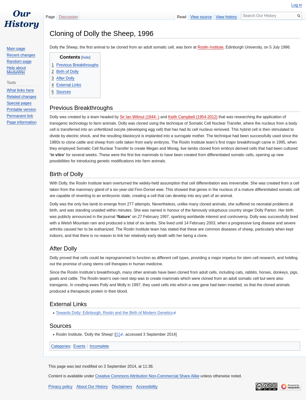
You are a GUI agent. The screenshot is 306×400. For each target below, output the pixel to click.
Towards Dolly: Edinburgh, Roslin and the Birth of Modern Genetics (114, 313)
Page (50, 17)
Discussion (68, 17)
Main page (16, 49)
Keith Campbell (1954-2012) (192, 117)
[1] (117, 334)
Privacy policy (60, 386)
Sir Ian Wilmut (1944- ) (139, 117)
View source (201, 17)
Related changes (21, 97)
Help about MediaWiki (16, 70)
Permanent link (20, 116)
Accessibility (147, 386)
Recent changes (21, 55)
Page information (22, 122)
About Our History (92, 386)
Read (181, 17)
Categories (60, 346)
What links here (20, 90)
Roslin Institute (210, 47)
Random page (19, 61)
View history (226, 17)
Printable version (21, 109)
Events (79, 346)
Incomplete (99, 346)
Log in (296, 5)
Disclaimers (122, 386)
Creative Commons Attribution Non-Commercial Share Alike (147, 376)
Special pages (19, 103)
